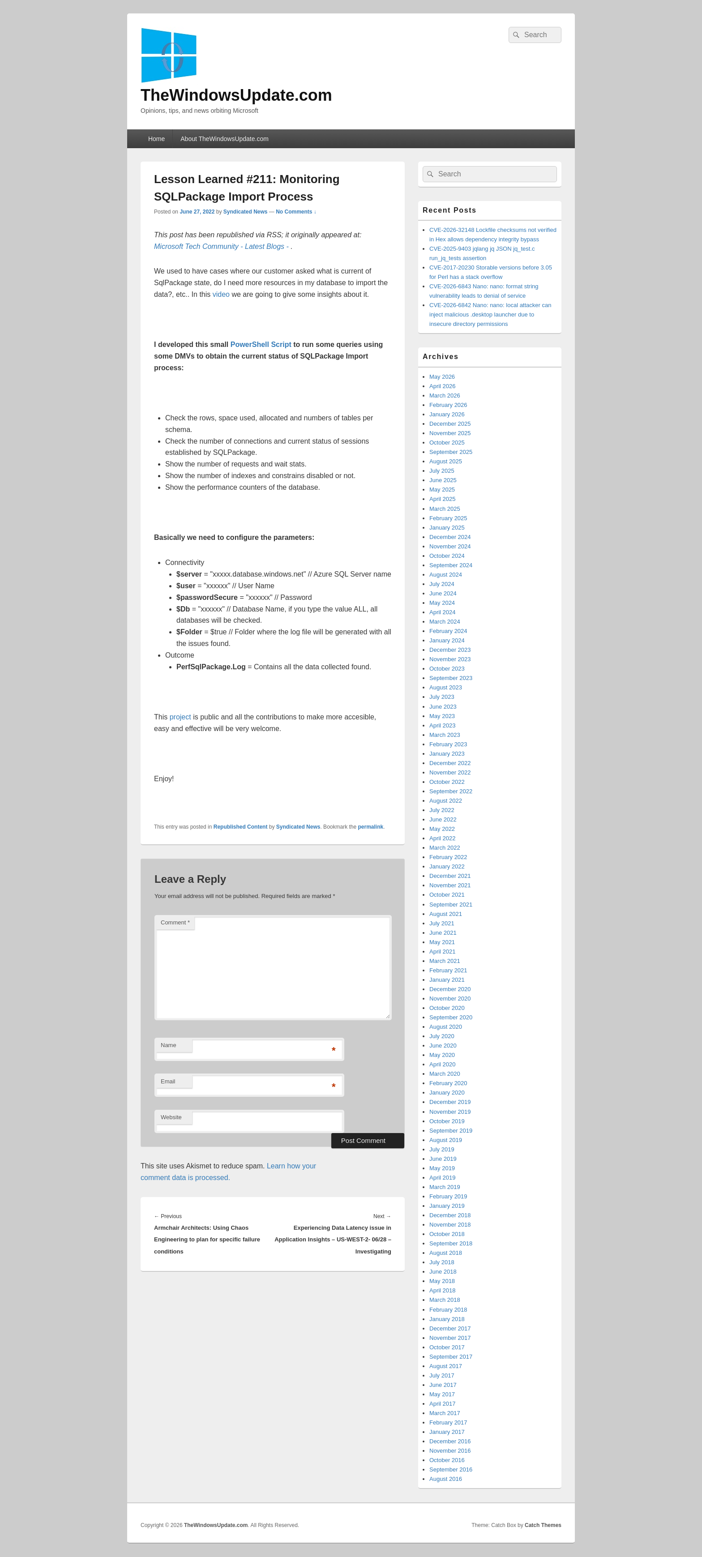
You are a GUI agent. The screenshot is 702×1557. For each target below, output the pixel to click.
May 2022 (442, 829)
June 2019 (443, 1158)
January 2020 (447, 1092)
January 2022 (447, 866)
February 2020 (448, 1083)
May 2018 (442, 1281)
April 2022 (442, 838)
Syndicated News (245, 212)
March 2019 (444, 1187)
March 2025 (444, 508)
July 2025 (441, 470)
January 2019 (447, 1205)
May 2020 (442, 1055)
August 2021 (445, 914)
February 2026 (448, 405)
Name (168, 1045)
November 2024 (450, 546)
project (180, 717)
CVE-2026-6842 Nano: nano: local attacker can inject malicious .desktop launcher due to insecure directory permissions (490, 314)
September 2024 (450, 565)
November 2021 (450, 885)
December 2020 (450, 989)
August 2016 (445, 1479)
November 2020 (450, 998)
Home (156, 138)
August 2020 (445, 1026)
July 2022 (441, 810)
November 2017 (450, 1338)
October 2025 (447, 442)
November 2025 (450, 433)
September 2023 (450, 678)
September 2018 (450, 1243)
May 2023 (442, 716)
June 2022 (443, 819)
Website (171, 1117)
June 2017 (443, 1385)
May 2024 (442, 602)
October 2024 (447, 555)
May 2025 (442, 489)
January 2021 (447, 979)
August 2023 (445, 687)
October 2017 (447, 1347)
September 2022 (450, 791)
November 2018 (450, 1224)
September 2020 (450, 1017)
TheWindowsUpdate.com (236, 95)
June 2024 (443, 593)
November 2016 (450, 1450)
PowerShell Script (261, 344)
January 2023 (447, 753)
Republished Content (241, 827)
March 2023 (444, 734)
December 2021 (450, 876)
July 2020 (441, 1036)
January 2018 (447, 1319)
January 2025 (447, 527)
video (221, 294)
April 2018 (442, 1290)
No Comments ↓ (296, 212)
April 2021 (442, 951)
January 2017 (447, 1432)
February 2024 (448, 631)
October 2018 (447, 1234)
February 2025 (448, 518)
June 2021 (443, 932)
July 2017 (441, 1375)
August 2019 (445, 1140)
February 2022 (448, 857)
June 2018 (443, 1271)
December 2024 (450, 537)
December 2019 (450, 1102)
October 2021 (447, 894)
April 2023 (442, 725)
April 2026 (442, 386)
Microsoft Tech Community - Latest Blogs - (222, 246)
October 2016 (447, 1460)
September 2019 (450, 1130)
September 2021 (450, 904)
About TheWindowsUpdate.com (224, 138)
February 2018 (448, 1309)
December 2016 (450, 1441)
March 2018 (444, 1299)
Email (168, 1081)
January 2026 (447, 414)
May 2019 (442, 1168)
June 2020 (443, 1045)
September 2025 (450, 452)
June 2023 (443, 706)
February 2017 (448, 1422)
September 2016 (450, 1469)
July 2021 (441, 923)
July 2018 (441, 1262)
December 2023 (450, 649)
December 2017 (450, 1328)
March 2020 (444, 1073)
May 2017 (442, 1394)
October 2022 (447, 781)
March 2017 (444, 1413)
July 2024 (441, 584)
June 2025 (443, 480)
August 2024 (445, 574)
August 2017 (445, 1366)
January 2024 (447, 640)
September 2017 (450, 1356)
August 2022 (445, 800)
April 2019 (442, 1177)
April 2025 (442, 499)
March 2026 (444, 395)
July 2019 (441, 1149)
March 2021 (444, 961)
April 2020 (442, 1064)
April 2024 (442, 612)
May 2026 (442, 376)
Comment (175, 922)
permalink (371, 827)
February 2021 (448, 970)
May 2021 (442, 942)
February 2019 (448, 1196)
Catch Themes (543, 1525)
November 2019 (450, 1111)
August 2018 (445, 1252)
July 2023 (441, 696)
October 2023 (447, 668)
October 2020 (447, 1008)
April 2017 (442, 1403)
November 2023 (450, 659)
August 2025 (445, 461)
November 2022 (450, 772)
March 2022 (444, 847)
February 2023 (448, 744)
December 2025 (450, 423)
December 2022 (450, 763)
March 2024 (444, 621)
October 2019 (447, 1121)
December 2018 (450, 1215)
